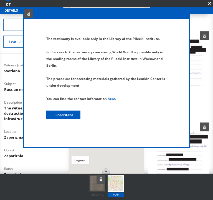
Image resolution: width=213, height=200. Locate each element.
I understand (63, 115)
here (111, 98)
